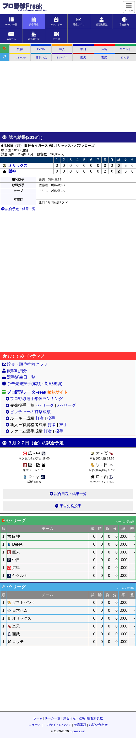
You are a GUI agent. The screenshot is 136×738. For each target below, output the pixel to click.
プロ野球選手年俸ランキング (36, 398)
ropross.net (77, 731)
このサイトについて (57, 725)
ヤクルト (125, 49)
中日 (83, 49)
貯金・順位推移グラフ (27, 364)
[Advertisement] (68, 96)
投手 (51, 418)
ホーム (38, 718)
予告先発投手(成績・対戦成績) (34, 383)
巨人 (62, 49)
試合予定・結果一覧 (18, 209)
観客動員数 (17, 371)
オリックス (62, 57)
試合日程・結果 (74, 718)
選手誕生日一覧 (21, 377)
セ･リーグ (45, 405)
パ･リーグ (66, 405)
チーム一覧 (52, 718)
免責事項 (80, 725)
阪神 (20, 49)
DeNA (41, 49)
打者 (40, 418)
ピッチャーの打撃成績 (30, 412)
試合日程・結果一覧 (68, 494)
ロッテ (125, 57)
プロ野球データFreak (26, 392)
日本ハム (41, 57)
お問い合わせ (98, 725)
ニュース (34, 725)
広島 (104, 49)
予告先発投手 (68, 506)
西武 (104, 57)
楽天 (83, 57)
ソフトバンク (19, 57)
